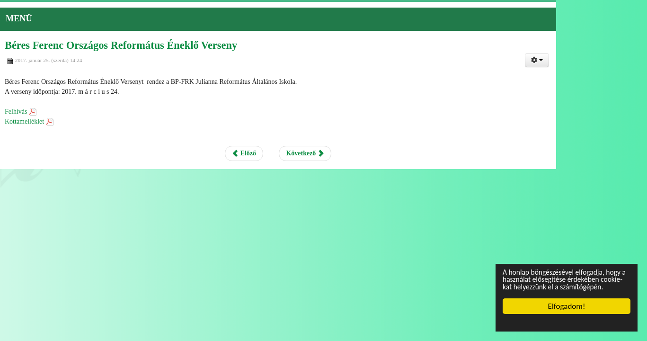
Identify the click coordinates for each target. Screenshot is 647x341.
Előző (290, 157)
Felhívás (58, 115)
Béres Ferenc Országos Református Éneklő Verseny (160, 50)
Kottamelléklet (66, 125)
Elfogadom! (566, 306)
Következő (350, 157)
